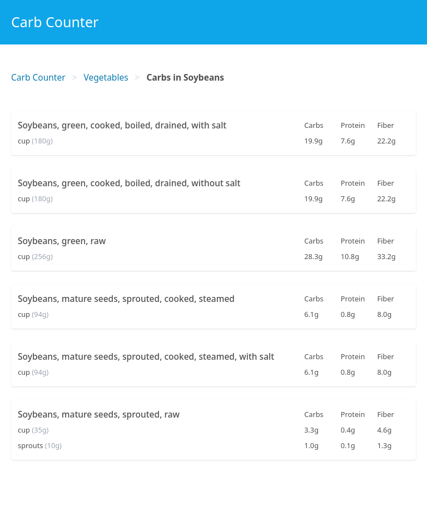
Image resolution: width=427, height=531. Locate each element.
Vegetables (106, 77)
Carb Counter (54, 21)
